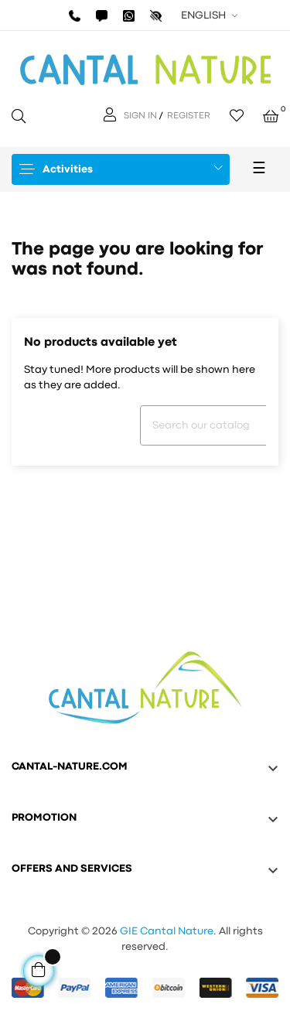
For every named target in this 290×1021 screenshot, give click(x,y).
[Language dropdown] (207, 15)
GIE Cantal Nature (166, 931)
